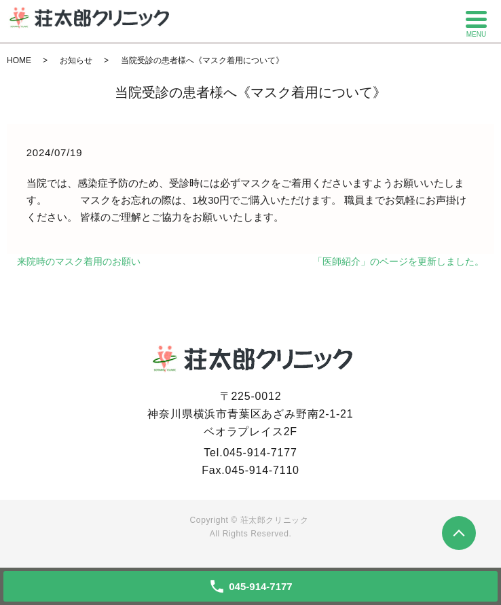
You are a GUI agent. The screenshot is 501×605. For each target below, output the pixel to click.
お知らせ (76, 60)
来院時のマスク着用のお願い (79, 261)
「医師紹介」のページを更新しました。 (398, 261)
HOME (19, 60)
